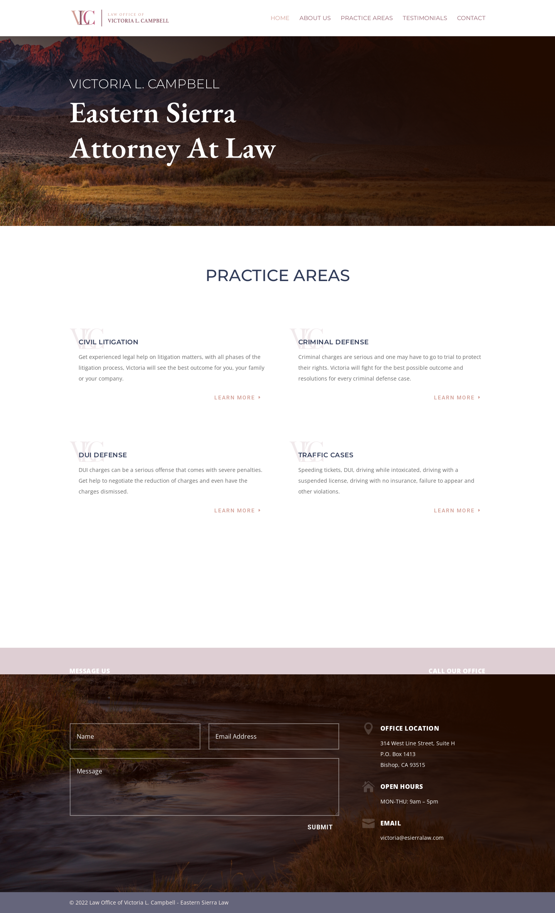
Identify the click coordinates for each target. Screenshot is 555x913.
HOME (280, 18)
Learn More (234, 397)
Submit (320, 827)
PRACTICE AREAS (367, 18)
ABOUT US (315, 18)
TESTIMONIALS (425, 18)
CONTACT (471, 18)
